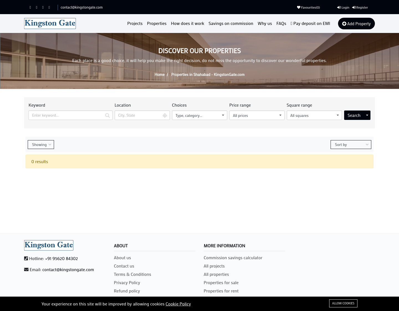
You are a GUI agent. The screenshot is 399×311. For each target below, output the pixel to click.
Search (353, 115)
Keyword (37, 105)
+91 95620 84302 (61, 258)
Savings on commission (231, 23)
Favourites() (308, 7)
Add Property (356, 23)
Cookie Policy (178, 304)
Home (160, 74)
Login (343, 7)
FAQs (281, 23)
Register (360, 7)
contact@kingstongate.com (82, 7)
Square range (299, 105)
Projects (134, 23)
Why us (265, 23)
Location (123, 105)
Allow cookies (343, 303)
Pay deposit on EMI (310, 23)
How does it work (187, 23)
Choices (179, 105)
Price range (240, 105)
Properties (157, 23)
